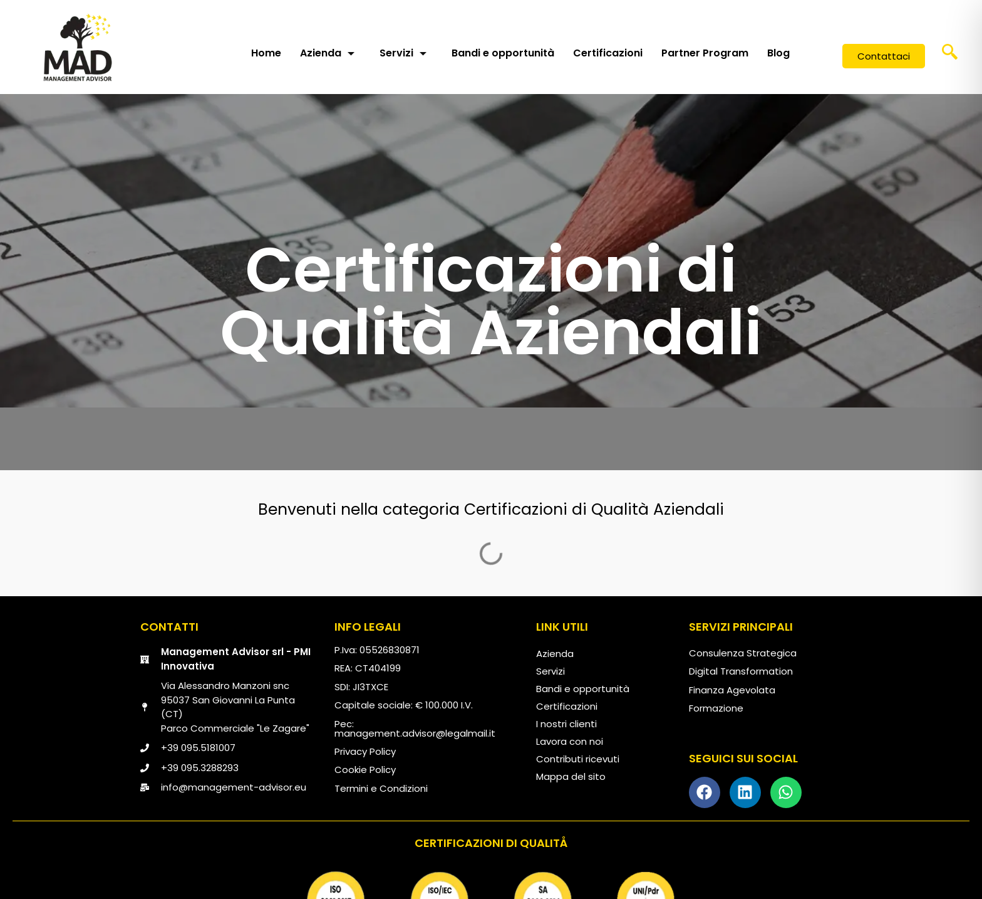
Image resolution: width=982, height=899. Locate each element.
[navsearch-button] (950, 56)
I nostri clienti (566, 723)
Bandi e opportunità (503, 53)
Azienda (327, 53)
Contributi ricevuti (577, 758)
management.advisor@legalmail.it (414, 733)
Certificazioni (608, 53)
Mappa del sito (571, 776)
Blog (778, 53)
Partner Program (704, 53)
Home (266, 53)
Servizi (403, 53)
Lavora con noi (569, 741)
